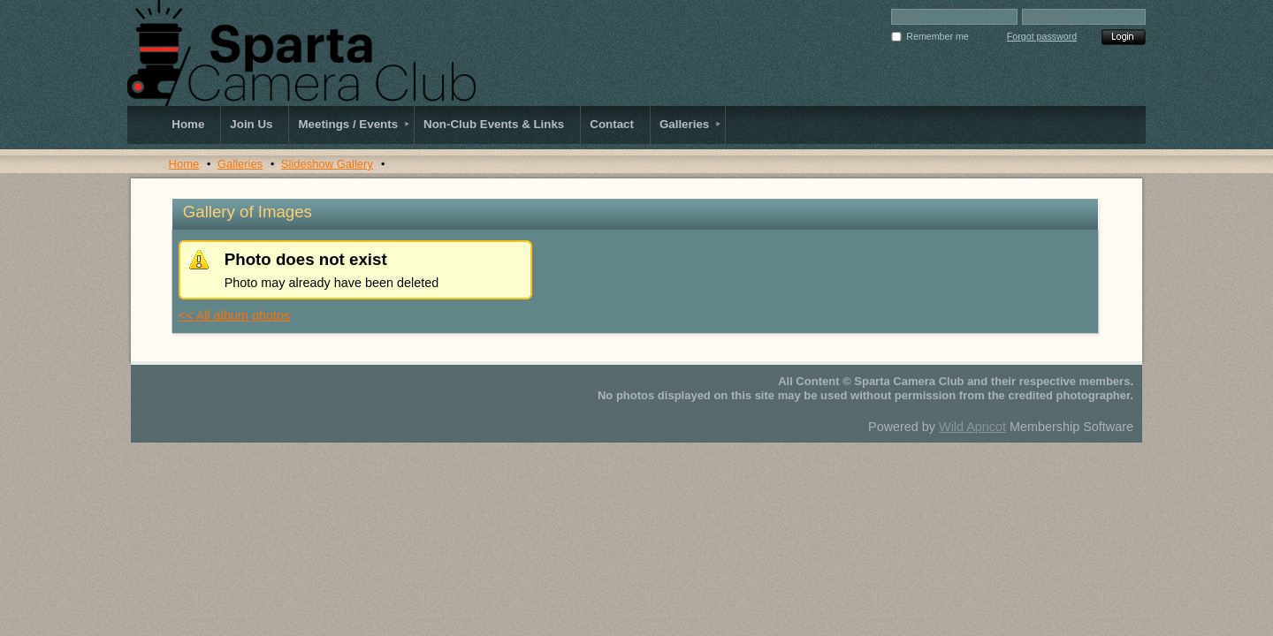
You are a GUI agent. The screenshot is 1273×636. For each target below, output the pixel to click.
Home (184, 163)
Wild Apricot (972, 427)
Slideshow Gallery (327, 163)
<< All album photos (234, 315)
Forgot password (1042, 36)
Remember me (937, 36)
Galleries (240, 163)
